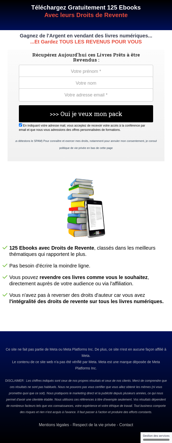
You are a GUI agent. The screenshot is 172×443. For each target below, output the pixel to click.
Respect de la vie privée (94, 425)
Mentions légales (54, 425)
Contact (126, 425)
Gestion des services (156, 437)
